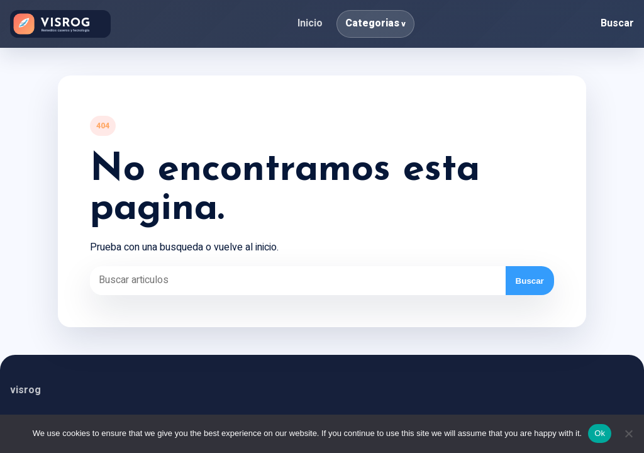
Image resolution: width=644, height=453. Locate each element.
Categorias (372, 23)
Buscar (617, 23)
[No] (628, 433)
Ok (599, 433)
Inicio (310, 23)
